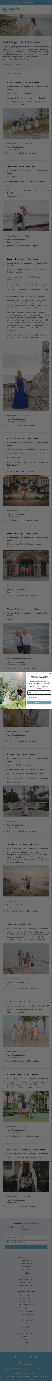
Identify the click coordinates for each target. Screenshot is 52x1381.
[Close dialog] (50, 673)
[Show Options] (49, 692)
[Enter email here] (39, 697)
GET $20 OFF (39, 702)
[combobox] (39, 692)
